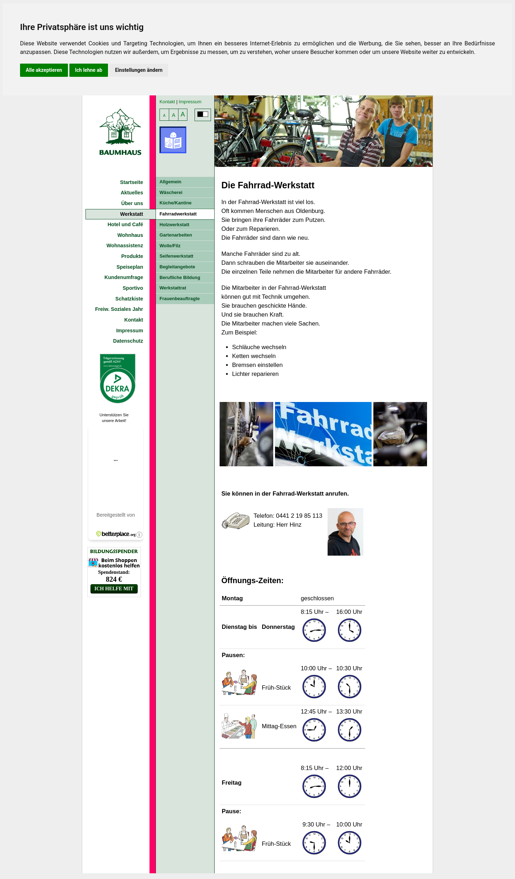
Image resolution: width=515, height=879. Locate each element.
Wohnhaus (130, 235)
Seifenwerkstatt (176, 256)
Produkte (132, 256)
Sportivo (133, 288)
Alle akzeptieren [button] (44, 70)
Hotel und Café (125, 224)
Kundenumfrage (123, 277)
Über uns (132, 203)
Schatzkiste (129, 299)
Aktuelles (132, 192)
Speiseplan (130, 267)
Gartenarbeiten (176, 235)
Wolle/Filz (170, 245)
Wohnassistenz (125, 245)
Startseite (131, 182)
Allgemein (170, 181)
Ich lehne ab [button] (88, 70)
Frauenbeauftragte (180, 298)
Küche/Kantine (176, 202)
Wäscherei (171, 192)
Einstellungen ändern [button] (139, 70)
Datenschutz (128, 341)
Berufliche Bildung (180, 277)
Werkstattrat (173, 287)
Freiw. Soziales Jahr (119, 309)
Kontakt (133, 320)
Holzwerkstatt (174, 224)
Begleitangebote (177, 266)
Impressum (129, 330)
